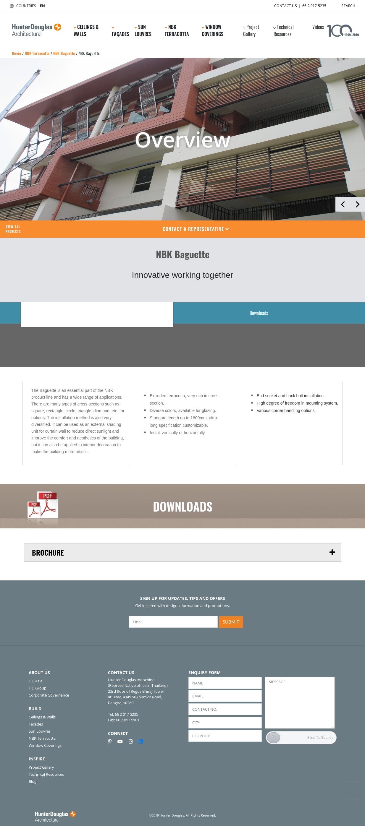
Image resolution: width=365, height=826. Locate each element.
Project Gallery (251, 30)
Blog (32, 781)
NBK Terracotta (177, 30)
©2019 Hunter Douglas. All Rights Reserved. (182, 815)
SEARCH (343, 4)
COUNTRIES (21, 5)
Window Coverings (212, 30)
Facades (36, 724)
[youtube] (122, 741)
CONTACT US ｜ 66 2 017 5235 (295, 4)
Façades (120, 32)
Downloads (259, 313)
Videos (318, 26)
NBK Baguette (64, 53)
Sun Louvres (143, 30)
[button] (196, 229)
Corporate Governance (49, 695)
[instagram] (133, 741)
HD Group (37, 688)
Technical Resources (283, 30)
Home (16, 53)
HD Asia (35, 681)
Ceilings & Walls (86, 30)
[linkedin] (141, 741)
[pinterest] (112, 741)
